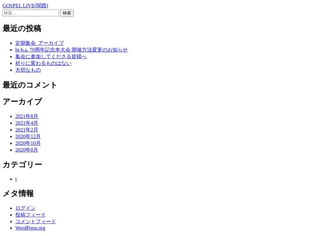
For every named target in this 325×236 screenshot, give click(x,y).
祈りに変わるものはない (43, 63)
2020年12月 (28, 136)
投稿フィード (30, 214)
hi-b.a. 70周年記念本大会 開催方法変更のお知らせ (71, 49)
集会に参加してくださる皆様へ (51, 56)
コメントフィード (35, 221)
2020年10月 (28, 143)
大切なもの (28, 70)
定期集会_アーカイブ (39, 43)
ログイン (25, 208)
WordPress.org (30, 228)
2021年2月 (26, 129)
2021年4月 (26, 123)
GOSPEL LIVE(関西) (25, 5)
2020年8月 (26, 150)
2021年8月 (26, 116)
